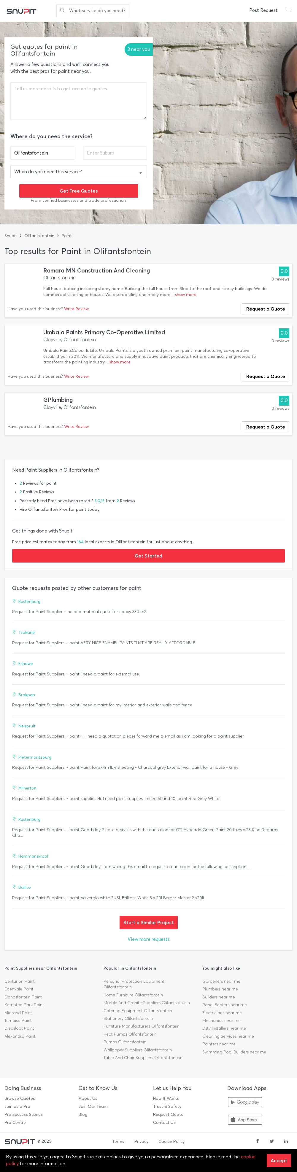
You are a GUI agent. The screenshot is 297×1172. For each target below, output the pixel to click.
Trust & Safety (167, 1106)
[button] (289, 10)
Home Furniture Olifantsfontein (133, 995)
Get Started (148, 556)
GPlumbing (58, 399)
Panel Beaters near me (224, 1004)
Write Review (76, 308)
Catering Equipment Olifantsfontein (138, 1010)
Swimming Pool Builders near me (234, 1052)
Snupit (10, 235)
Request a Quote (265, 309)
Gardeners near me (221, 981)
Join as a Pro (17, 1106)
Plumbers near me (220, 989)
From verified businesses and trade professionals (78, 200)
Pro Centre (15, 1122)
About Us (88, 1098)
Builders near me (218, 997)
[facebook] (257, 1141)
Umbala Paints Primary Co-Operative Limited (104, 332)
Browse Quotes (19, 1098)
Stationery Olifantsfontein (128, 1018)
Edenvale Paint (19, 989)
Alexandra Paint (20, 1036)
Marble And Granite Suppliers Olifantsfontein (147, 1002)
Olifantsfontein (39, 235)
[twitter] (271, 1141)
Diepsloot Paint (19, 1028)
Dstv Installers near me (224, 1028)
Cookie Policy (171, 1141)
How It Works (166, 1098)
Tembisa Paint (18, 1020)
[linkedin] (286, 1141)
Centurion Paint (19, 981)
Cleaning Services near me (228, 1036)
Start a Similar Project (148, 922)
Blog (83, 1114)
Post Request (263, 10)
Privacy (141, 1141)
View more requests (149, 939)
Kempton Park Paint (24, 1004)
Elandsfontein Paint (23, 997)
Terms (118, 1141)
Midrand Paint (18, 1012)
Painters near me (219, 1044)
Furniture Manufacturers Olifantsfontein (142, 1026)
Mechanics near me (221, 1020)
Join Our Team (93, 1106)
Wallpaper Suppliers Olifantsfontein (138, 1050)
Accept (279, 1160)
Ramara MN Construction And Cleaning (96, 270)
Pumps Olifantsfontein (125, 1042)
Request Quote (168, 1114)
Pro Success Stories (23, 1114)
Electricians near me (222, 1012)
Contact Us (164, 1122)
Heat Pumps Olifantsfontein (130, 1034)
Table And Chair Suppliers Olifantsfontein (143, 1057)
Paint (67, 235)
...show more (184, 294)
